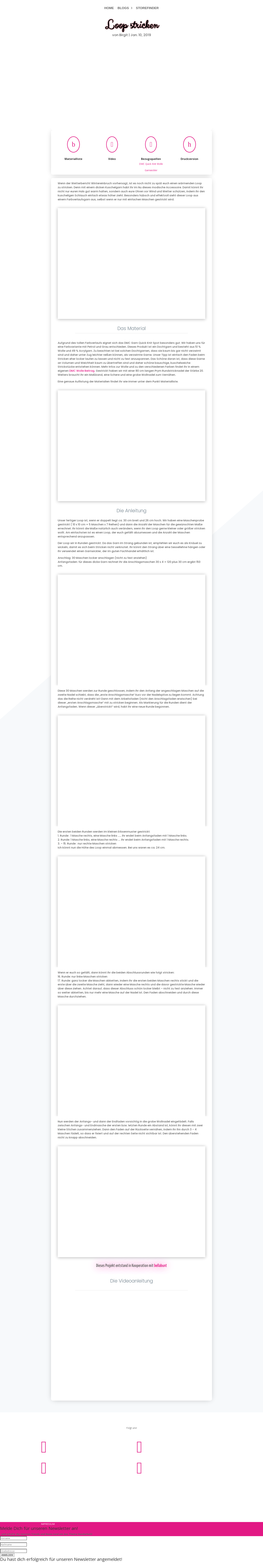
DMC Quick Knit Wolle (151, 163)
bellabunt (160, 1266)
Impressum (120, 1483)
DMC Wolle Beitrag (81, 371)
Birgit (123, 35)
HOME (109, 8)
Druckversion (189, 159)
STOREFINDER (147, 8)
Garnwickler (151, 170)
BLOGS (123, 8)
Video (112, 159)
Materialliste (73, 159)
